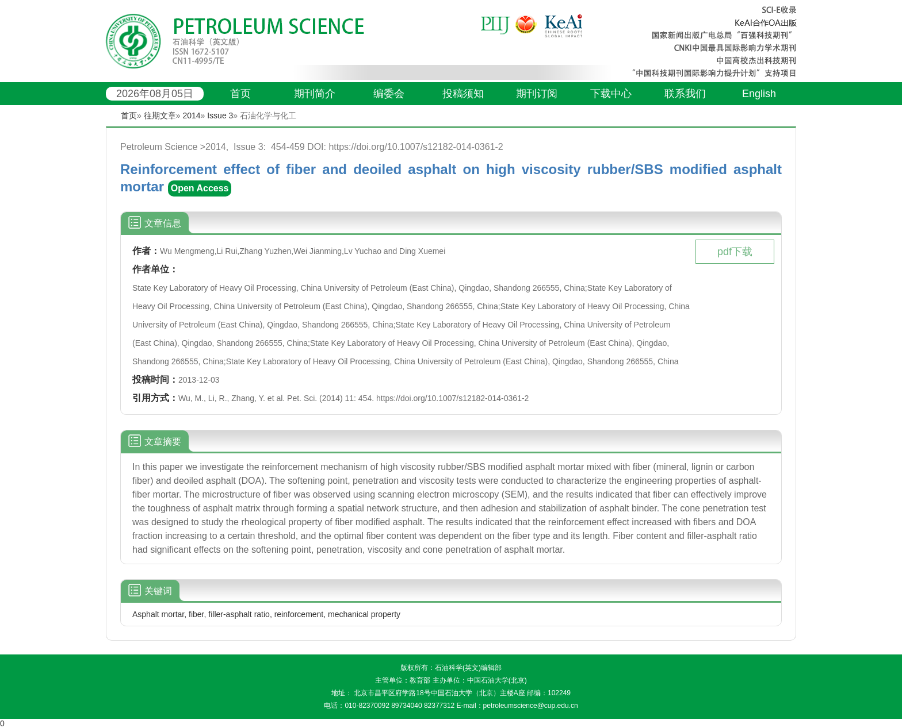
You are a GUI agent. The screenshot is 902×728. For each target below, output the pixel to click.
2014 (191, 115)
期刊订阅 (536, 93)
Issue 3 (220, 115)
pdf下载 (734, 251)
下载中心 (611, 93)
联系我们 (685, 93)
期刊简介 (314, 93)
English (759, 93)
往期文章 (160, 115)
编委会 (388, 93)
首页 (240, 93)
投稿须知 (463, 93)
